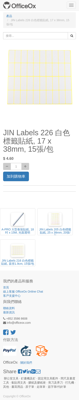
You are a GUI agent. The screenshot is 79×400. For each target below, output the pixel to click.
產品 (9, 16)
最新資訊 (9, 312)
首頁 (6, 287)
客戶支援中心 (12, 295)
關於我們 (26, 362)
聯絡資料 (9, 308)
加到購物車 (16, 176)
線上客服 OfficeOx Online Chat (23, 291)
